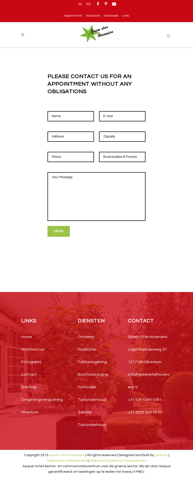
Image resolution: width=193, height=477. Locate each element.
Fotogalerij (31, 362)
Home (26, 337)
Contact (29, 374)
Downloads (111, 15)
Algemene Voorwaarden (67, 460)
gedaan (161, 455)
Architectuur (32, 349)
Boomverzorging (93, 374)
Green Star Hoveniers (66, 455)
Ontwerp (86, 337)
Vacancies (93, 15)
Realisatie (87, 349)
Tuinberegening (92, 362)
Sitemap (29, 387)
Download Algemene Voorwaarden (117, 460)
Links (125, 15)
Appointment (73, 15)
